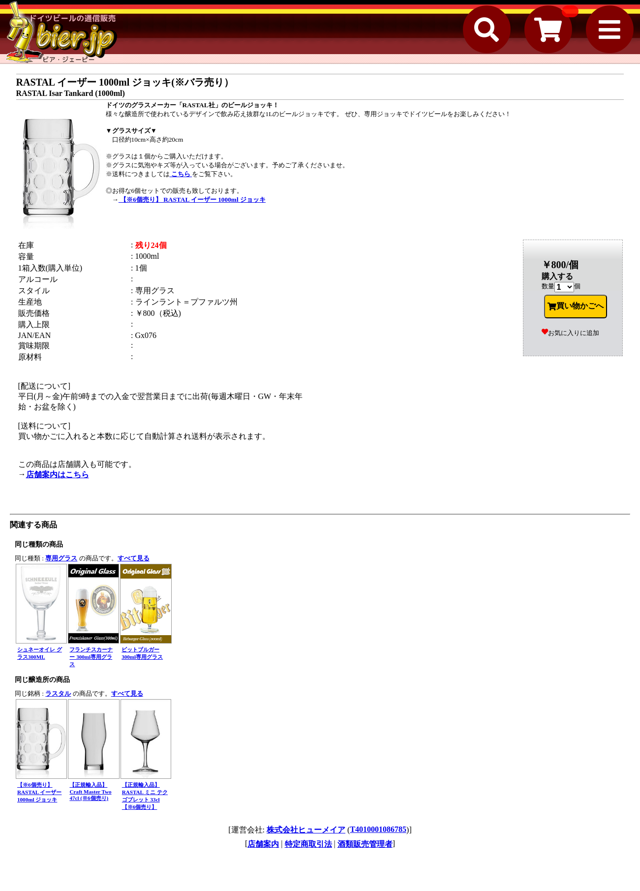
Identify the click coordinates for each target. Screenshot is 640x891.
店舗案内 (263, 844)
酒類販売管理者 (365, 844)
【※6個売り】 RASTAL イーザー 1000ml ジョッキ (192, 199)
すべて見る (134, 558)
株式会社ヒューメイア (306, 830)
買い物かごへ (576, 306)
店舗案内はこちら (57, 474)
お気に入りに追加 (570, 333)
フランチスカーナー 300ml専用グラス (91, 656)
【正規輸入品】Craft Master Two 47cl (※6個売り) (90, 791)
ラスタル (58, 693)
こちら (181, 174)
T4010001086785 (378, 829)
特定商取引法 (308, 844)
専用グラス (61, 558)
